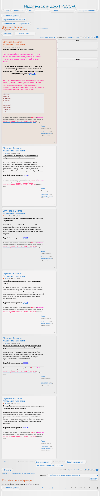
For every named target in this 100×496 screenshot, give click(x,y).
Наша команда (46, 488)
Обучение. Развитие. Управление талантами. (15, 28)
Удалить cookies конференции (60, 488)
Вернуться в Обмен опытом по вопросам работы (19, 473)
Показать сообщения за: (35, 462)
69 (85, 37)
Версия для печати (42, 28)
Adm (6, 47)
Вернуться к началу (54, 142)
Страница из (73, 37)
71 (91, 37)
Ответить (7, 34)
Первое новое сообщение (47, 37)
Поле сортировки (70, 462)
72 (94, 37)
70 (88, 37)
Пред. (5, 461)
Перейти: (43, 475)
